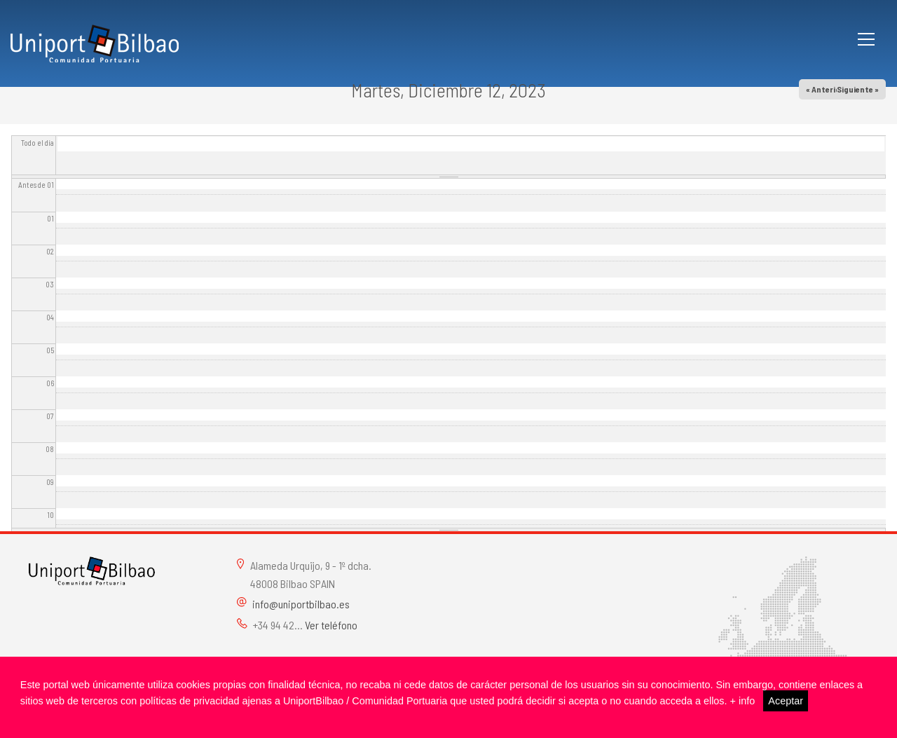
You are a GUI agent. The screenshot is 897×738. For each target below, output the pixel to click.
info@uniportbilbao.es (301, 603)
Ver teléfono (331, 624)
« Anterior (825, 89)
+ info (742, 700)
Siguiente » (858, 89)
